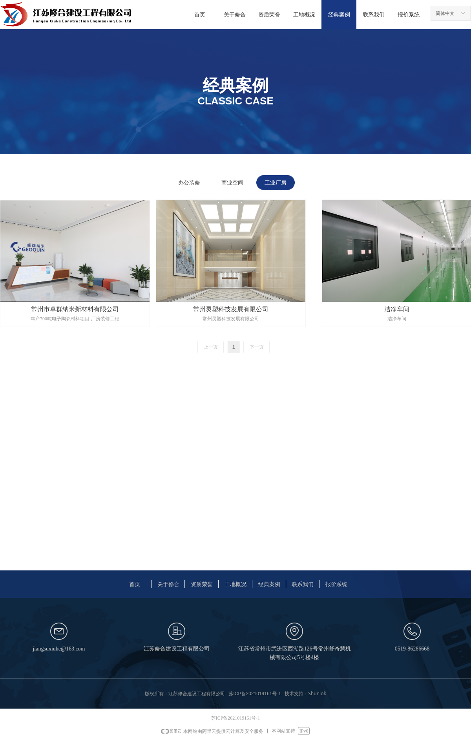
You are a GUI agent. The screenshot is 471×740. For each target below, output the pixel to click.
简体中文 (445, 13)
